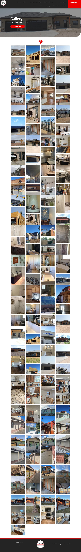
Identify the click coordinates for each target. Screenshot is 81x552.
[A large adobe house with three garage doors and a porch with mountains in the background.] (18, 350)
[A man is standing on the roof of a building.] (18, 186)
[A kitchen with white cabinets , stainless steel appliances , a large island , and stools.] (63, 129)
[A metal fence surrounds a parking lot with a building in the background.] (63, 114)
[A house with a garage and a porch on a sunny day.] (18, 110)
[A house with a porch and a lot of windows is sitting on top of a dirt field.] (33, 144)
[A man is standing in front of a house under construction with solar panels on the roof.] (33, 234)
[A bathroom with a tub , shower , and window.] (48, 290)
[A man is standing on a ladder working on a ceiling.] (33, 69)
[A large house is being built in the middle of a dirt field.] (18, 50)
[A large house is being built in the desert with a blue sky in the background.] (33, 54)
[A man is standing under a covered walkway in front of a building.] (33, 174)
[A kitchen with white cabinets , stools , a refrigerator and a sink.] (18, 96)
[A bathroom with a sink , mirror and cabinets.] (48, 170)
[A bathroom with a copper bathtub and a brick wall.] (48, 216)
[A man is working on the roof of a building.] (63, 294)
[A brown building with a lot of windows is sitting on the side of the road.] (33, 189)
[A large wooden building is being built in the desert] (33, 339)
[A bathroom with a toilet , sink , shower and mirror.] (18, 290)
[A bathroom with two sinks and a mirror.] (18, 276)
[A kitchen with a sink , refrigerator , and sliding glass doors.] (48, 96)
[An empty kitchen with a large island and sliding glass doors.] (63, 309)
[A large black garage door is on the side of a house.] (33, 159)
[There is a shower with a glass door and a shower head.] (63, 249)
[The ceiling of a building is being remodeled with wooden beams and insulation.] (63, 99)
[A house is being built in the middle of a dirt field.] (18, 140)
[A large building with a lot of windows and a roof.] (63, 279)
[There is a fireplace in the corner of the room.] (33, 204)
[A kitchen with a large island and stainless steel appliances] (18, 365)
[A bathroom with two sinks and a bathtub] (48, 350)
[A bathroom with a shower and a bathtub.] (63, 204)
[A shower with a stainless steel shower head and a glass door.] (63, 234)
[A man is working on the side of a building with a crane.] (18, 216)
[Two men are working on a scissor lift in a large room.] (18, 66)
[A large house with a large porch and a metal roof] (33, 354)
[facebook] (19, 546)
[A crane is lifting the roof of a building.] (48, 230)
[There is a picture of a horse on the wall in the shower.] (18, 260)
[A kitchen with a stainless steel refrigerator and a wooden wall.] (48, 66)
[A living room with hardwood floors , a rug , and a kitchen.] (48, 320)
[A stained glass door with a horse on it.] (48, 260)
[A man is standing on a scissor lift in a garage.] (48, 186)
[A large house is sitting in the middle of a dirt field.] (48, 110)
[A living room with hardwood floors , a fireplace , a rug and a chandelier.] (33, 84)
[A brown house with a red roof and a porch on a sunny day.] (63, 219)
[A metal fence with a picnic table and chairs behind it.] (48, 80)
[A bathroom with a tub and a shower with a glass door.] (18, 320)
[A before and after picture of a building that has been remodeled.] (48, 246)
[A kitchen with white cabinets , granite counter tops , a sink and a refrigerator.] (48, 156)
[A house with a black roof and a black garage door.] (18, 126)
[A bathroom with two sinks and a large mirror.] (18, 246)
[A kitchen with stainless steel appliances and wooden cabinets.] (48, 140)
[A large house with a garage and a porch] (63, 324)
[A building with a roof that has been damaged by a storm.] (48, 200)
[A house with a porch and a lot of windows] (18, 335)
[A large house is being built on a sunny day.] (18, 80)
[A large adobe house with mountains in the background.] (48, 305)
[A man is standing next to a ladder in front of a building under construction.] (63, 189)
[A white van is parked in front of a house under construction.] (48, 50)
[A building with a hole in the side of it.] (33, 219)
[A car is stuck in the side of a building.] (63, 69)
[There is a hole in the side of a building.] (33, 114)
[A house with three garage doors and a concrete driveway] (48, 365)
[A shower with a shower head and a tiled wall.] (18, 230)
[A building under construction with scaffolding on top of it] (63, 369)
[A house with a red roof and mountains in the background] (63, 339)
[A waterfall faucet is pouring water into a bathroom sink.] (33, 324)
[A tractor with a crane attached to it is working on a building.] (18, 200)
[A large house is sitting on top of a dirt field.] (63, 54)
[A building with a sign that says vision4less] (48, 335)
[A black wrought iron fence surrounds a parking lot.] (48, 126)
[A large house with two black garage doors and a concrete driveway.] (63, 354)
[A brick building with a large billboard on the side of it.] (18, 170)
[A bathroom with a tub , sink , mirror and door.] (33, 264)
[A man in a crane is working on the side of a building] (33, 369)
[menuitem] (19, 3)
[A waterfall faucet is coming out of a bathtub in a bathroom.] (33, 279)
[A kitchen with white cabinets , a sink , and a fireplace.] (18, 380)
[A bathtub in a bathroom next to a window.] (63, 264)
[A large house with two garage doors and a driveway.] (63, 84)
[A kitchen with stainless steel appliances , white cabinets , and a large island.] (63, 159)
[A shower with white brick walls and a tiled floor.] (18, 305)
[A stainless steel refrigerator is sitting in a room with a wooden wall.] (33, 129)
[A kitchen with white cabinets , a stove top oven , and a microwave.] (33, 294)
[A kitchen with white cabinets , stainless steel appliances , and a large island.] (63, 174)
